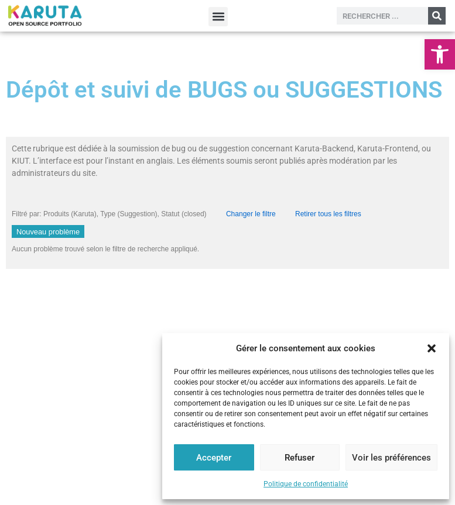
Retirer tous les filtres (328, 214)
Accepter (213, 457)
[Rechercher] (437, 16)
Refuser (299, 457)
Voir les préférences (391, 457)
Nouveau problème (48, 231)
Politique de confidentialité (306, 484)
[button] (440, 54)
